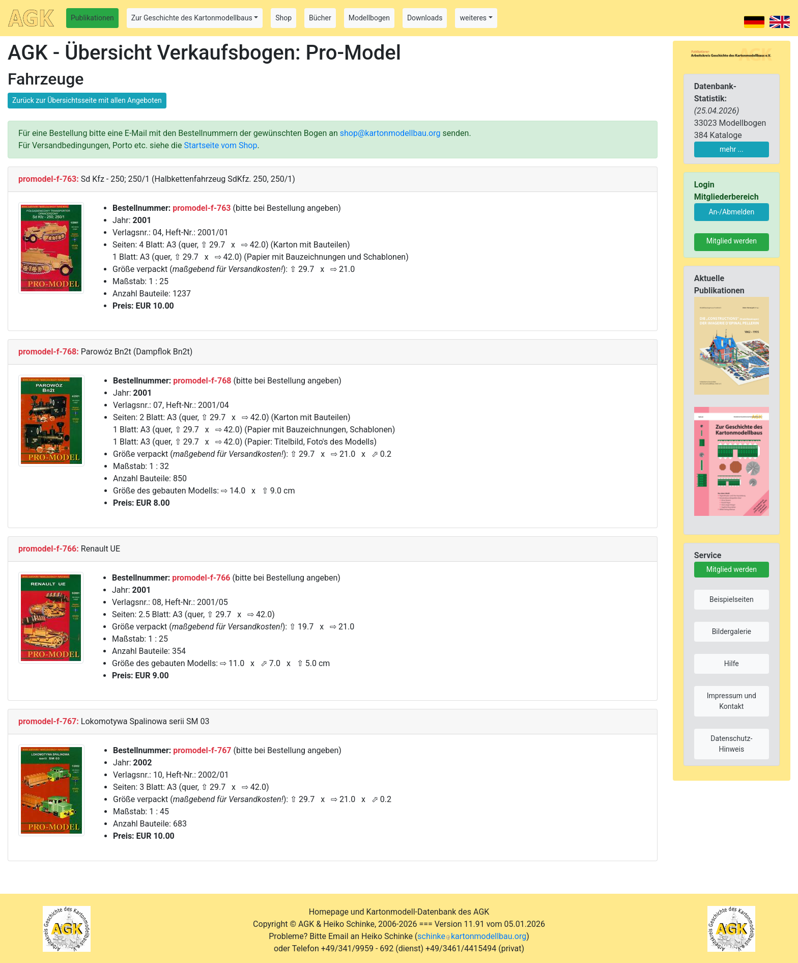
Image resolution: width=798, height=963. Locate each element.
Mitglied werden (731, 241)
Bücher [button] (320, 18)
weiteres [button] (473, 18)
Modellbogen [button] (369, 18)
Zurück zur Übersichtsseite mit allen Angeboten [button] (87, 100)
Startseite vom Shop (220, 145)
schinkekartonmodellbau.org (471, 936)
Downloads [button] (425, 18)
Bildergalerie (731, 631)
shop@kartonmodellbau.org (390, 133)
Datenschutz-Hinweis (731, 743)
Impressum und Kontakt (731, 701)
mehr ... (732, 149)
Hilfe (731, 663)
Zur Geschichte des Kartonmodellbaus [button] (191, 18)
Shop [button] (283, 18)
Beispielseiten (731, 599)
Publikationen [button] (92, 18)
